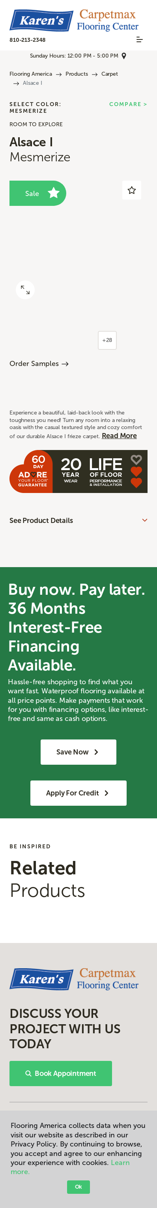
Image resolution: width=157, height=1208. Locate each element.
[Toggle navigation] (140, 39)
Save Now (78, 752)
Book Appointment (60, 1073)
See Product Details (41, 520)
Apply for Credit (78, 793)
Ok (78, 1187)
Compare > (128, 104)
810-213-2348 (27, 40)
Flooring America (30, 74)
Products (76, 74)
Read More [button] (119, 435)
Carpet (109, 74)
